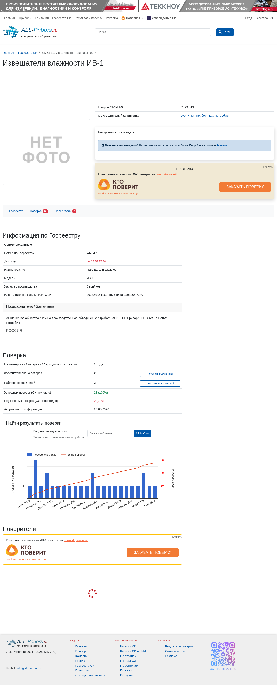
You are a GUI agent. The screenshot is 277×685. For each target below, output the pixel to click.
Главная (10, 18)
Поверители (65, 211)
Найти (142, 433)
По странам (128, 656)
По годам (126, 675)
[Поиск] (153, 32)
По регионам (129, 665)
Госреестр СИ (61, 18)
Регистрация (264, 18)
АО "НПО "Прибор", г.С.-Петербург (205, 115)
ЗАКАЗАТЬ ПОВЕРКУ (245, 187)
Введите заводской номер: (51, 431)
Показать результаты (160, 373)
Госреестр (16, 211)
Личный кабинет (176, 651)
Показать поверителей (160, 383)
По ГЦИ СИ (128, 660)
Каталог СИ (128, 646)
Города (80, 660)
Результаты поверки (88, 18)
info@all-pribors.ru (29, 668)
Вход (248, 18)
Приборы (25, 18)
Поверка (39, 211)
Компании (42, 18)
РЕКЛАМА (267, 167)
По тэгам (126, 670)
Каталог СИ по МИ (133, 651)
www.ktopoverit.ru (168, 174)
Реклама (112, 18)
